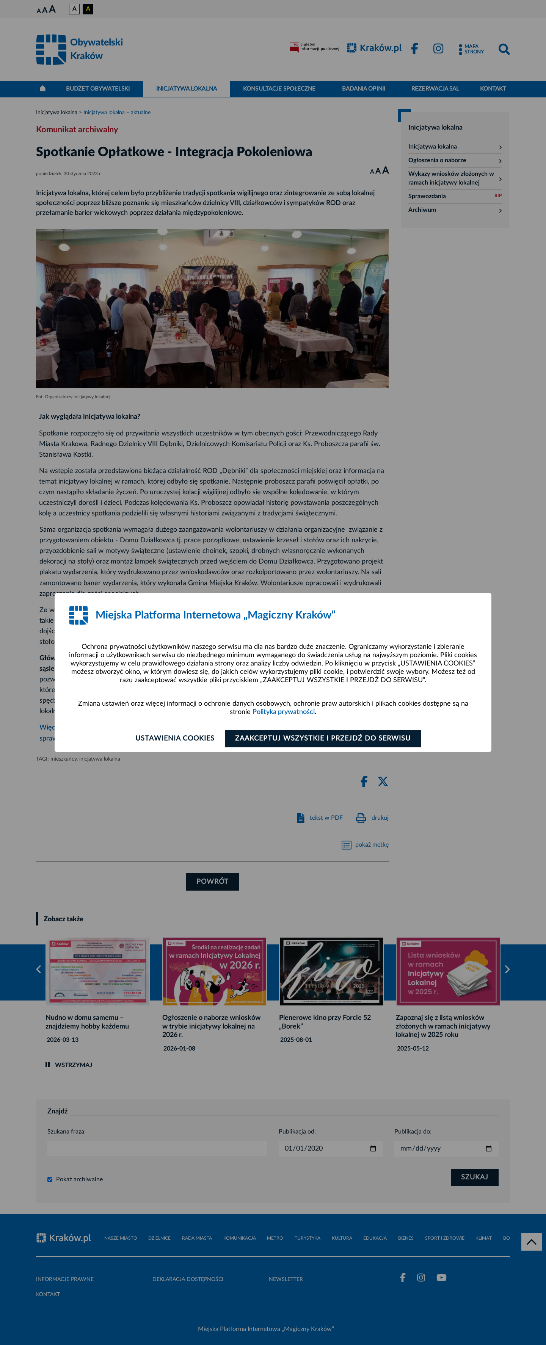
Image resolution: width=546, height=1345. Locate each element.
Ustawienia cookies (175, 738)
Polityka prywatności (284, 712)
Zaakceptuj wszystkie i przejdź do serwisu (323, 738)
